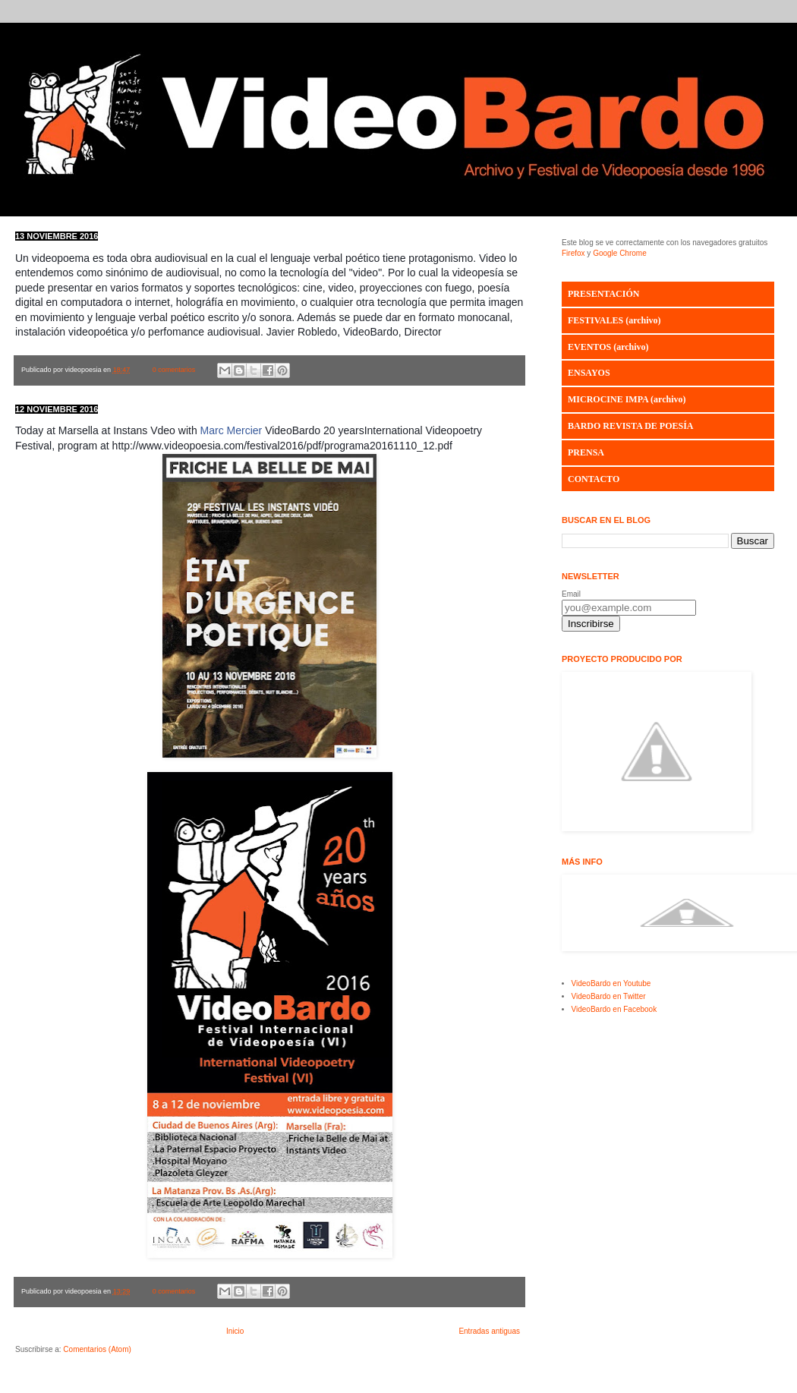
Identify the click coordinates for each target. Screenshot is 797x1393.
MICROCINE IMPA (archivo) (627, 399)
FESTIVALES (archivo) (614, 320)
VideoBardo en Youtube (611, 983)
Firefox (573, 253)
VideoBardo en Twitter (609, 996)
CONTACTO (593, 479)
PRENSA (586, 452)
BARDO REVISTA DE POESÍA (630, 426)
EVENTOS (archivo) (608, 347)
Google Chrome (620, 253)
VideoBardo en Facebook (614, 1009)
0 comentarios (174, 369)
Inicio (235, 1331)
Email (571, 594)
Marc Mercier (231, 430)
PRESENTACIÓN (603, 293)
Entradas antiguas (489, 1331)
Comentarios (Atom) (97, 1349)
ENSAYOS (589, 372)
